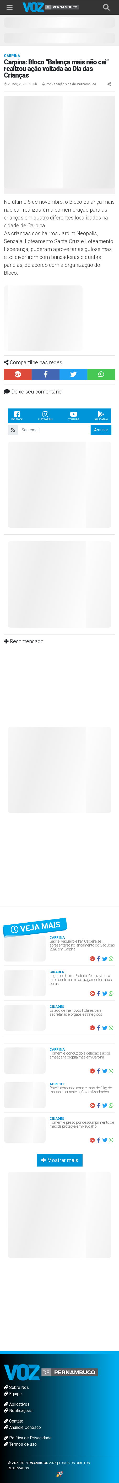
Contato (13, 1421)
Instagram (45, 415)
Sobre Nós (16, 1387)
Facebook (17, 415)
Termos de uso (20, 1444)
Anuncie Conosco (22, 1427)
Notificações (18, 1410)
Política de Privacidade (28, 1437)
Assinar (101, 429)
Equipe (13, 1393)
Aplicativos (17, 1404)
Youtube (73, 415)
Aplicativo (101, 415)
